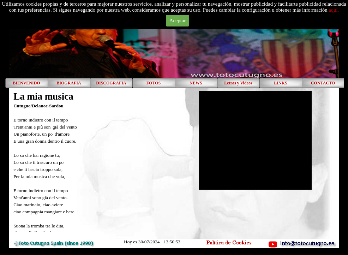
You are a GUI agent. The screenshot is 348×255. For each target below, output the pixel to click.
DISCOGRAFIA (111, 83)
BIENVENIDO (26, 83)
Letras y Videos (238, 83)
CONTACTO (323, 83)
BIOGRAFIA (68, 83)
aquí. (334, 10)
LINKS (280, 83)
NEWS (196, 83)
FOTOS (153, 83)
